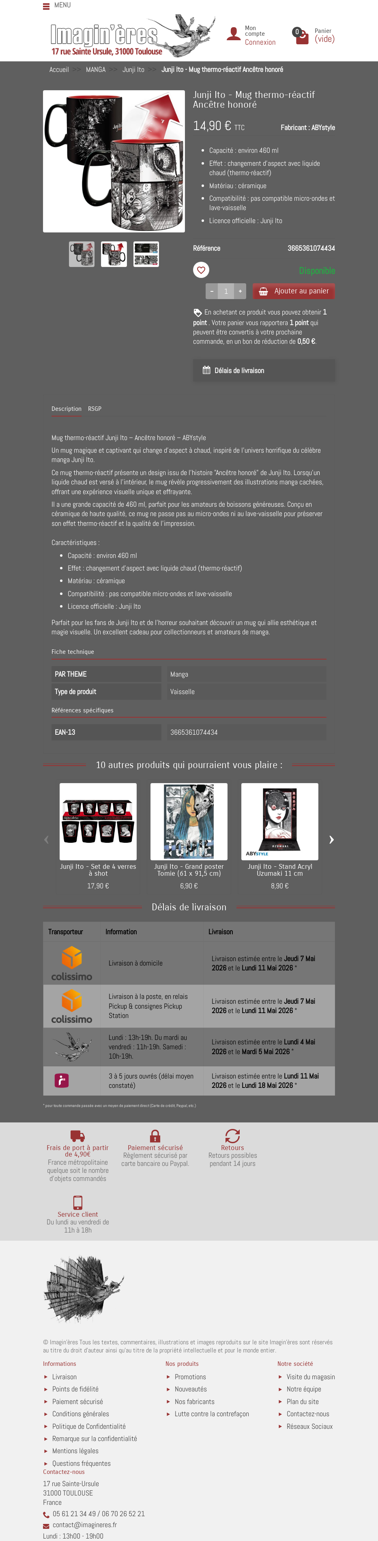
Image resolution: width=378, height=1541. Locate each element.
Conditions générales (80, 1362)
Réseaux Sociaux (310, 1375)
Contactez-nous (308, 1362)
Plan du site (303, 1350)
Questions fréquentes (81, 1412)
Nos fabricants (195, 1350)
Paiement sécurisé (77, 1350)
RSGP (94, 409)
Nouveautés (191, 1337)
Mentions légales (75, 1399)
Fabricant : (295, 127)
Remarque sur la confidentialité (94, 1387)
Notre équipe (304, 1337)
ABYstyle (323, 127)
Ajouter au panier (292, 291)
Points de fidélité (75, 1337)
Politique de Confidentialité (89, 1375)
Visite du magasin (311, 1325)
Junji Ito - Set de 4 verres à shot (98, 870)
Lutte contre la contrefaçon (212, 1362)
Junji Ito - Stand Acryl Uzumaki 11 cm (280, 870)
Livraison (64, 1325)
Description (67, 409)
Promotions (190, 1325)
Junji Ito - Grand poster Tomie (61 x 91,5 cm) (189, 870)
